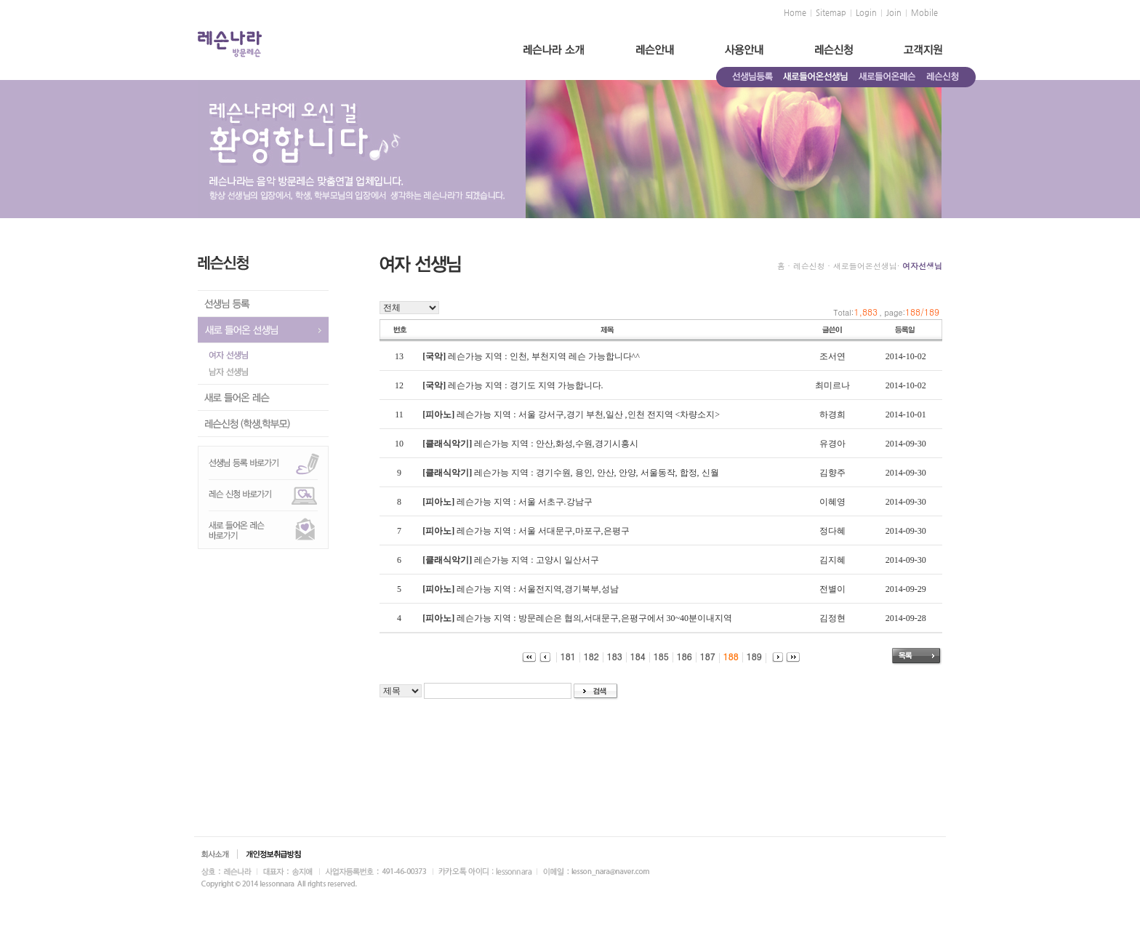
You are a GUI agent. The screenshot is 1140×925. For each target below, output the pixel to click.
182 (587, 656)
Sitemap (831, 13)
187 (703, 656)
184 (634, 656)
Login (866, 13)
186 (680, 656)
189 (750, 656)
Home (795, 13)
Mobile (924, 13)
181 (564, 656)
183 (610, 656)
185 (657, 656)
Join (894, 13)
